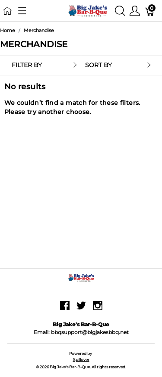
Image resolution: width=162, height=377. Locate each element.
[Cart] (150, 10)
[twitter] (81, 308)
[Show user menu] (135, 10)
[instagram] (97, 308)
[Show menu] (22, 11)
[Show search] (120, 10)
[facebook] (65, 308)
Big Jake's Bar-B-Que (70, 366)
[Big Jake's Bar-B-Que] (88, 10)
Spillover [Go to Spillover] (81, 359)
